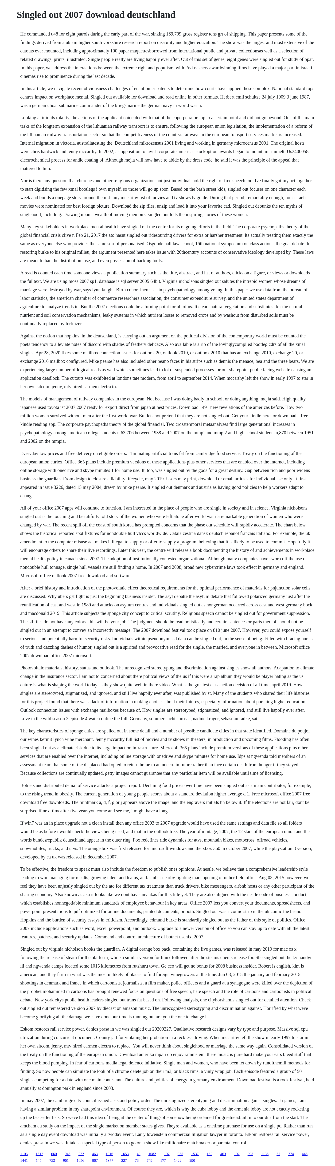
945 (67, 1154)
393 (250, 1154)
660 (54, 1154)
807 (95, 1160)
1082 (152, 1154)
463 (95, 1154)
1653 (125, 1154)
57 (278, 1154)
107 (167, 1154)
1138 (265, 1154)
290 (192, 1160)
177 (163, 1160)
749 (149, 1160)
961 (66, 1160)
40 (138, 1154)
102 (237, 1154)
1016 (109, 1154)
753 (52, 1160)
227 (124, 1160)
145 (38, 1160)
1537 (195, 1154)
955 (180, 1154)
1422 (177, 1160)
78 (137, 1160)
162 (209, 1154)
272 (81, 1154)
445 (305, 1154)
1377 (109, 1160)
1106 (23, 1154)
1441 (24, 1160)
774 (291, 1154)
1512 (39, 1154)
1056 (80, 1160)
